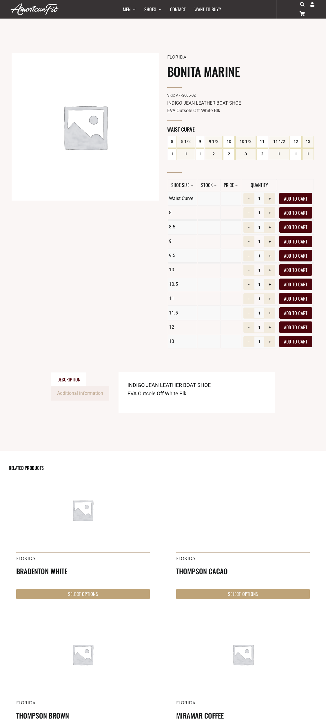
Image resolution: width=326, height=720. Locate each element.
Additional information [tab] (80, 393)
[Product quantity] (259, 198)
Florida (176, 57)
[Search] (302, 4)
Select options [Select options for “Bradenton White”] (83, 593)
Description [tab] (68, 379)
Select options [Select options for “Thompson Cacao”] (243, 593)
